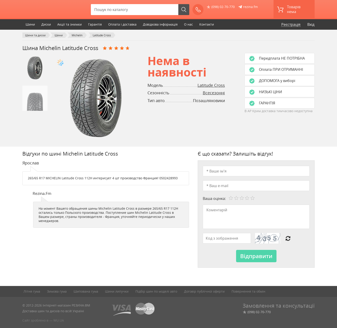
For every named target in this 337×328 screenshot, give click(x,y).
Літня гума (32, 291)
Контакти (206, 24)
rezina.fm (250, 7)
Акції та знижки (69, 24)
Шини (30, 24)
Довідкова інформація (160, 24)
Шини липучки (117, 291)
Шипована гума (86, 291)
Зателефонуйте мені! (199, 9)
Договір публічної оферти (204, 291)
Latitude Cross (211, 85)
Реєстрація (290, 24)
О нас (188, 24)
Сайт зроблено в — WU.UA (43, 320)
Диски (46, 24)
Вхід (310, 24)
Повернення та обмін (248, 291)
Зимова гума (57, 291)
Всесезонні (214, 92)
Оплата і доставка (122, 24)
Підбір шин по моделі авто (156, 291)
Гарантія (95, 24)
